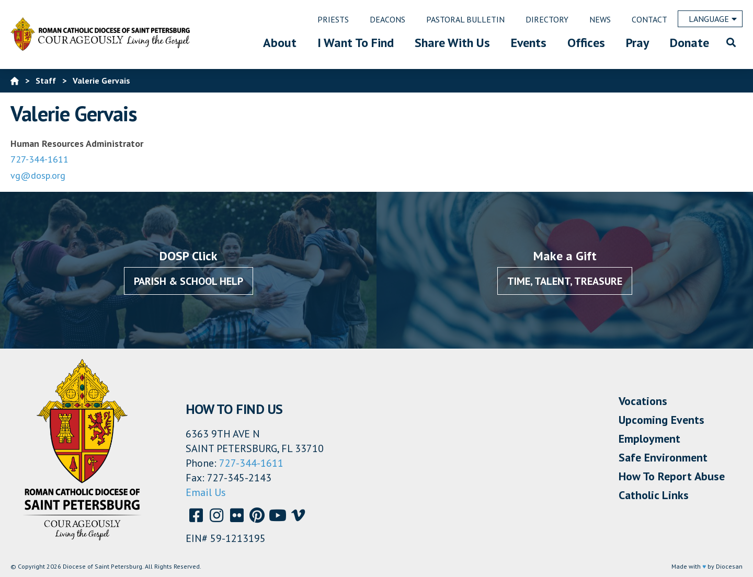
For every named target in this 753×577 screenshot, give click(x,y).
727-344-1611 (39, 159)
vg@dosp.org (37, 175)
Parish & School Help (188, 281)
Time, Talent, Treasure (564, 281)
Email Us (206, 492)
